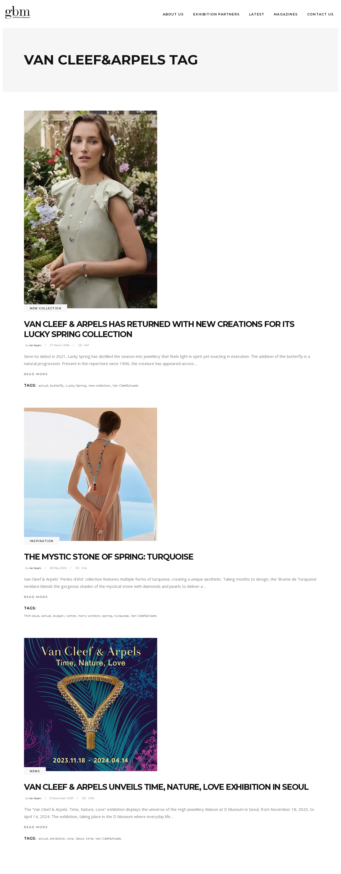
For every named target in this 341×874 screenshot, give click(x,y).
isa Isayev (35, 345)
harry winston (89, 616)
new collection (99, 385)
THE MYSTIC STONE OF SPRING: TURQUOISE (108, 557)
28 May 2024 (58, 568)
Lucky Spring (76, 385)
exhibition (57, 838)
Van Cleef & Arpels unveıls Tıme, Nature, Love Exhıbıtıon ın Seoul (166, 787)
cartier (71, 616)
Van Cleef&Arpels (125, 385)
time (89, 838)
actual (43, 385)
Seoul (80, 838)
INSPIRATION (42, 541)
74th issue (31, 616)
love (70, 838)
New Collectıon (45, 308)
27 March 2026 (60, 345)
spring (107, 616)
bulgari (58, 616)
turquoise (121, 616)
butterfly (57, 385)
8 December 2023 (61, 798)
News (35, 771)
